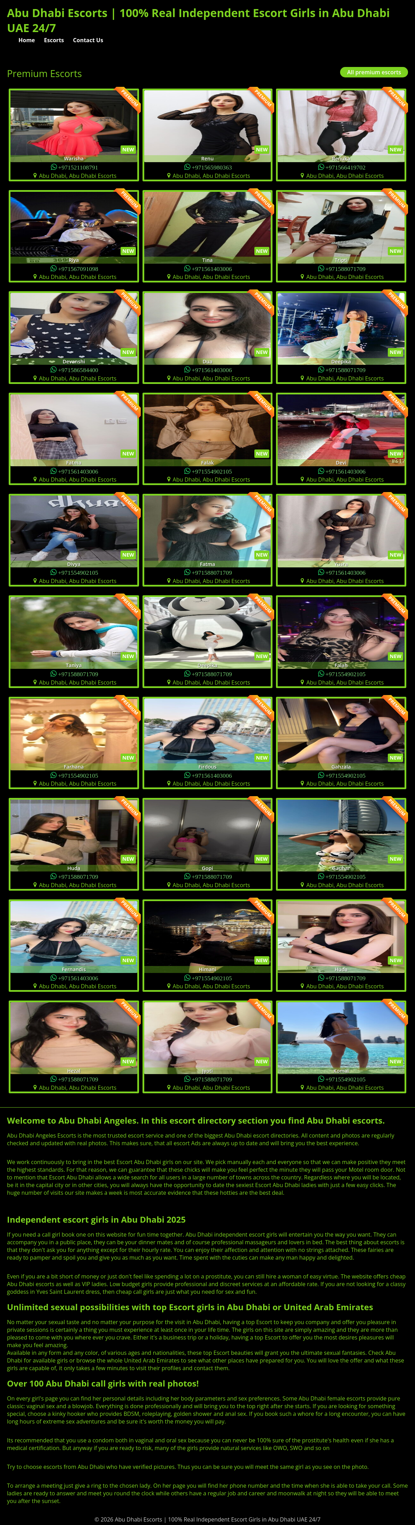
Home (26, 40)
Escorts (54, 40)
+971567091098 (78, 268)
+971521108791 (78, 167)
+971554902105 (212, 471)
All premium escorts (374, 72)
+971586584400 (78, 369)
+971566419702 (345, 167)
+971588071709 (345, 268)
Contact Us (88, 40)
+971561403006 (212, 268)
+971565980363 (212, 167)
